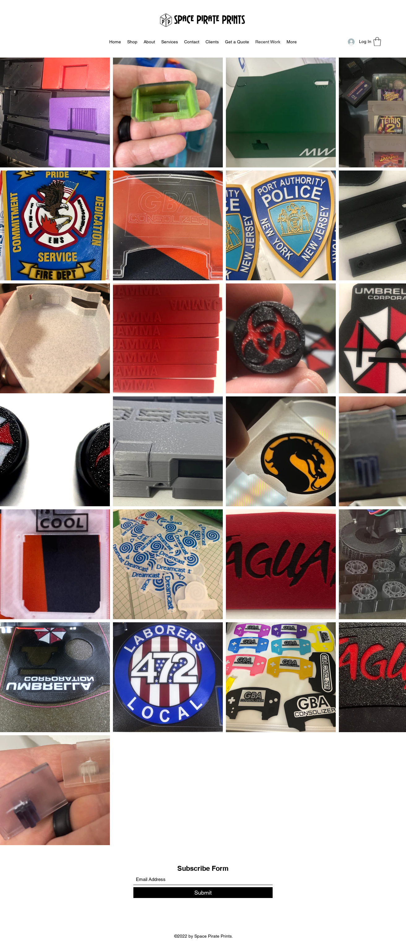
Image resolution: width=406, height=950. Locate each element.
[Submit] (203, 892)
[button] (377, 41)
